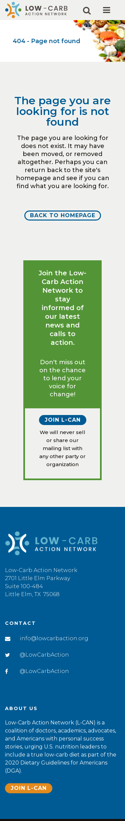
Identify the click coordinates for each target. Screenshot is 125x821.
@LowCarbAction (44, 655)
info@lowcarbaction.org (54, 638)
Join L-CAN (63, 420)
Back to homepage (62, 215)
